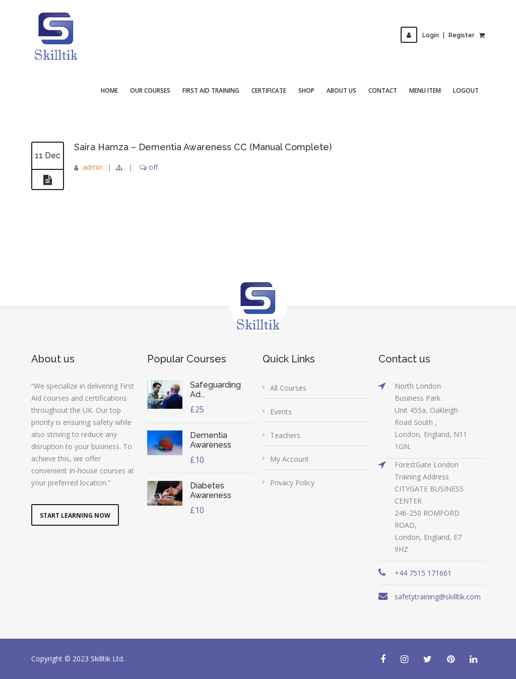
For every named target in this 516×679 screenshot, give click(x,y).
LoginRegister (437, 35)
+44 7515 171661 (423, 573)
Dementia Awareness (210, 440)
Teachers (285, 435)
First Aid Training (210, 90)
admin (93, 167)
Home (109, 90)
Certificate (268, 90)
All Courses (288, 388)
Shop (306, 90)
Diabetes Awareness (210, 490)
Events (281, 411)
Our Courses (150, 90)
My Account (289, 459)
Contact (382, 90)
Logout (466, 90)
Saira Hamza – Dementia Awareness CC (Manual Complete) (203, 147)
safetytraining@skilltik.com (438, 596)
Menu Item (425, 90)
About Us (341, 90)
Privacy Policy (292, 482)
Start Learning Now (75, 515)
